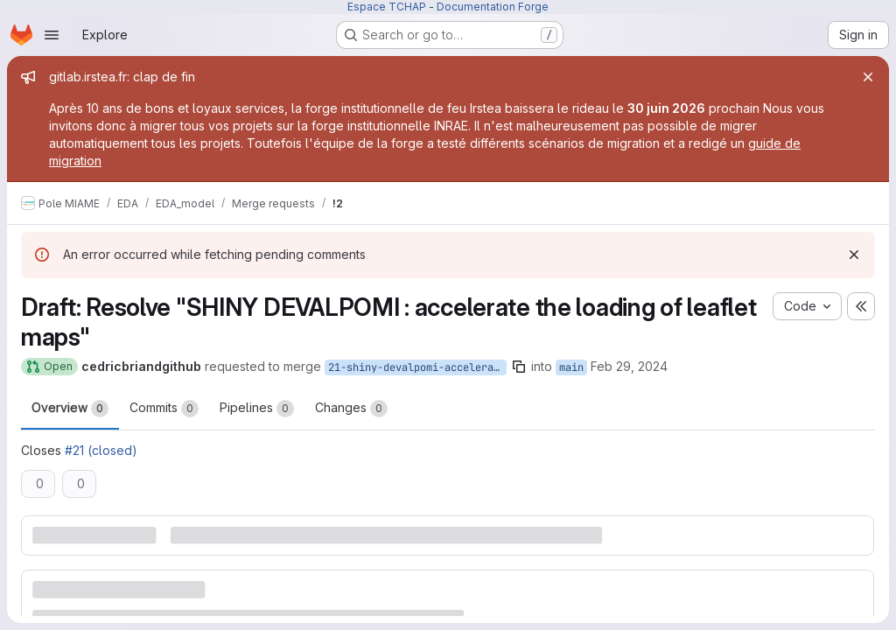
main (571, 367)
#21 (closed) (101, 450)
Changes (351, 408)
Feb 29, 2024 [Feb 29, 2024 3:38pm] (629, 366)
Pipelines (257, 408)
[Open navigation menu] (52, 35)
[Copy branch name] (518, 366)
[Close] (868, 77)
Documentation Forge (493, 6)
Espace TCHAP (386, 6)
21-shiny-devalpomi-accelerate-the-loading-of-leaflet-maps (417, 367)
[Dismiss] (854, 254)
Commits (164, 408)
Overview (70, 408)
